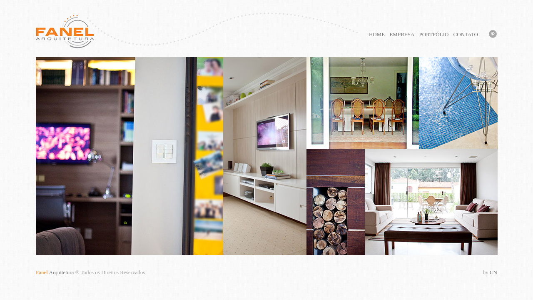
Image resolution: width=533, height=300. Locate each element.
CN (490, 272)
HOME (377, 34)
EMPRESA (401, 34)
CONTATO (465, 34)
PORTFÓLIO (434, 34)
